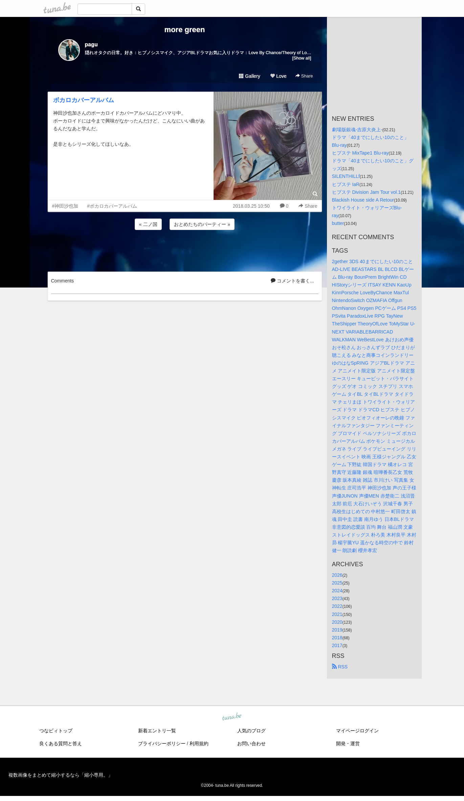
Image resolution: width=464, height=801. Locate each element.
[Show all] (301, 58)
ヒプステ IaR (346, 184)
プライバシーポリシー (161, 743)
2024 (337, 590)
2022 (337, 606)
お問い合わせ (251, 743)
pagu (91, 44)
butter (338, 223)
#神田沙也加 (65, 206)
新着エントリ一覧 (157, 730)
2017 (337, 645)
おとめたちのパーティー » (202, 224)
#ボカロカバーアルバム (112, 206)
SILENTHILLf (346, 176)
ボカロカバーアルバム (83, 100)
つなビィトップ (55, 730)
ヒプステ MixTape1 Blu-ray (360, 153)
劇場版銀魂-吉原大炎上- (357, 129)
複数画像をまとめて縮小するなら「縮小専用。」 (60, 775)
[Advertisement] (185, 249)
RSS (340, 666)
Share (304, 75)
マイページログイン (357, 730)
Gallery (249, 76)
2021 (337, 614)
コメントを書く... (292, 280)
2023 (337, 598)
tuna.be (231, 717)
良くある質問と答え (60, 743)
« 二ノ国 (148, 224)
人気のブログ (251, 730)
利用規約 (199, 743)
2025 (337, 583)
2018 (337, 637)
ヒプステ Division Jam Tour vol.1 (366, 192)
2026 (337, 575)
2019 (337, 630)
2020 (337, 622)
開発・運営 (348, 743)
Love (278, 76)
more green (184, 29)
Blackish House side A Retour (363, 200)
